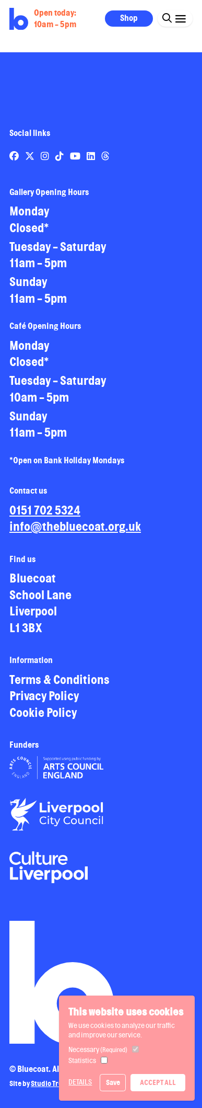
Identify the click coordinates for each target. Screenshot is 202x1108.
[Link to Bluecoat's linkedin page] (92, 156)
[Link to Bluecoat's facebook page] (14, 156)
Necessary (97, 1049)
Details (80, 1082)
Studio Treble (51, 1083)
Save (113, 1082)
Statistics (82, 1060)
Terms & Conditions (59, 679)
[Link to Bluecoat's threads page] (105, 156)
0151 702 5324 (44, 510)
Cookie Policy (43, 712)
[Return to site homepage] (18, 19)
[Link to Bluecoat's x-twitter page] (30, 156)
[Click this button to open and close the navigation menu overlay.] (180, 18)
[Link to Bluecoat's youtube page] (76, 156)
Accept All (158, 1082)
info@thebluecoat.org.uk (75, 526)
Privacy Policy (44, 696)
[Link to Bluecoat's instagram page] (46, 156)
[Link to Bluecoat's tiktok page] (60, 156)
